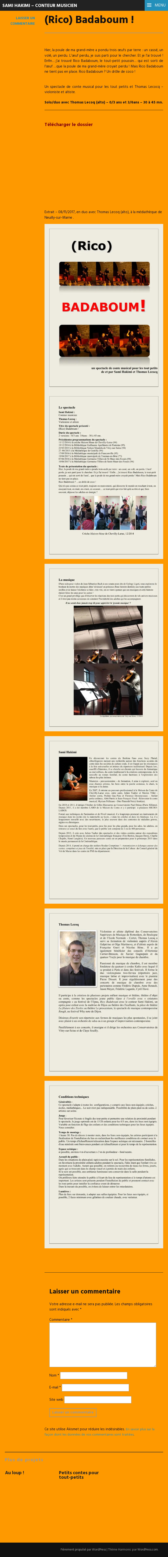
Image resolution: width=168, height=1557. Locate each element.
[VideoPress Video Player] (104, 172)
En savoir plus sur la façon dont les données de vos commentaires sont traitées (100, 1431)
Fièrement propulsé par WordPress (81, 1549)
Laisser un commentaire (22, 20)
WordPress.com (147, 1549)
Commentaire (60, 1320)
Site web (56, 1400)
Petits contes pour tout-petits (79, 1475)
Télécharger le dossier (69, 125)
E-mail (55, 1387)
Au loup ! (14, 1473)
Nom (54, 1375)
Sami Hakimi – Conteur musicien (42, 6)
